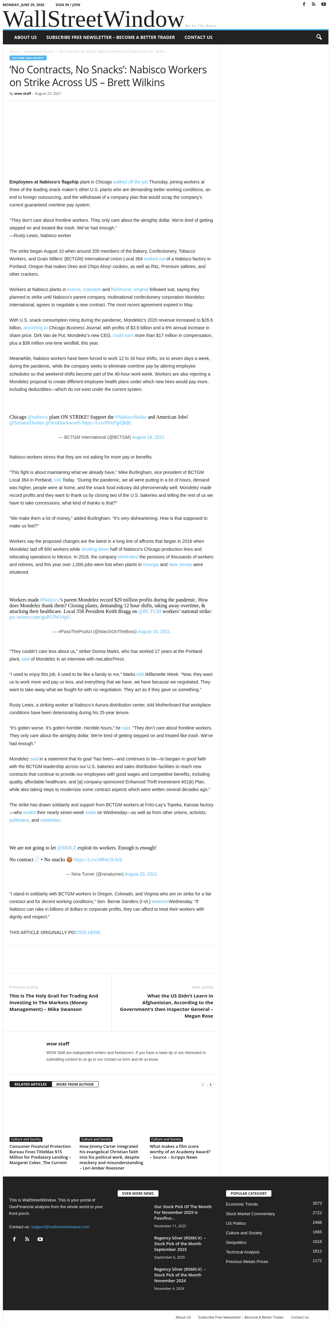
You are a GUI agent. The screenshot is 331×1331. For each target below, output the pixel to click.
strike (90, 812)
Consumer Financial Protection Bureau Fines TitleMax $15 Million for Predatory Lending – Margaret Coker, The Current (40, 1154)
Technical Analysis (243, 1252)
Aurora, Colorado (84, 289)
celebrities (50, 820)
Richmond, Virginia (129, 289)
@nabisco (38, 417)
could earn (123, 335)
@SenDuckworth (63, 422)
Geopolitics (236, 1242)
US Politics (236, 1223)
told (57, 479)
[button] (319, 37)
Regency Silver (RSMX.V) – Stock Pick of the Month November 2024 (180, 1274)
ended (29, 812)
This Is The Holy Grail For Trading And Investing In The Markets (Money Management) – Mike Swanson (54, 1002)
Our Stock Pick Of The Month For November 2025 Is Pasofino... (183, 1212)
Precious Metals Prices (247, 1261)
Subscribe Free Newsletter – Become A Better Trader (110, 37)
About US (25, 37)
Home (14, 51)
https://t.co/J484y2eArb (98, 859)
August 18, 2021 (154, 631)
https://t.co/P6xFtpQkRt (106, 422)
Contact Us (198, 37)
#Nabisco (49, 599)
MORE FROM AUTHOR (75, 1084)
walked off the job (130, 181)
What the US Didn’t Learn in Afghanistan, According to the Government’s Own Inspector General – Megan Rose (166, 1005)
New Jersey (180, 564)
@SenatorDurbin (27, 422)
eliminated (128, 556)
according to (35, 327)
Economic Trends (242, 1204)
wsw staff (22, 93)
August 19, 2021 (148, 437)
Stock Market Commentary (250, 1213)
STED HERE (87, 932)
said (26, 659)
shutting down (95, 549)
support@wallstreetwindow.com (60, 1226)
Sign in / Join (67, 4)
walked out (154, 258)
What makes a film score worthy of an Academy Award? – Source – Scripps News (180, 1151)
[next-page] (210, 1084)
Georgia (151, 564)
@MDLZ (66, 847)
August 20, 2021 (141, 874)
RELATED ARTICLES (31, 1084)
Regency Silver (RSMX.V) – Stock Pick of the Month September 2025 (180, 1243)
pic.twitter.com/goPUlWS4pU (40, 617)
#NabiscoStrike (131, 417)
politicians (19, 820)
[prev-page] (203, 1084)
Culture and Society (38, 51)
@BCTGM (149, 611)
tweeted (159, 901)
